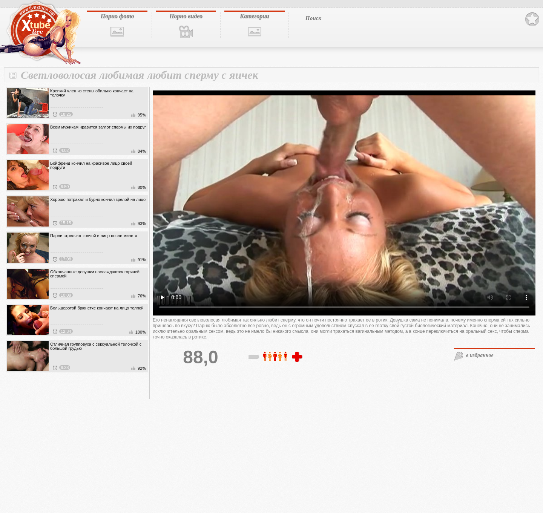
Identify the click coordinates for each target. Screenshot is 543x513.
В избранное (532, 19)
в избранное (480, 355)
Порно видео (185, 16)
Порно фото (117, 16)
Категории (254, 16)
